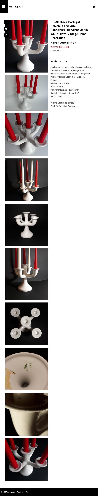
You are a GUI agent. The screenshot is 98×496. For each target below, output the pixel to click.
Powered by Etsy (23, 492)
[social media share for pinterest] (6, 35)
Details (54, 61)
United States (65, 42)
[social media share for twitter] (6, 29)
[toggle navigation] (4, 6)
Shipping (63, 61)
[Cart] (94, 7)
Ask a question (55, 50)
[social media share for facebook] (6, 22)
